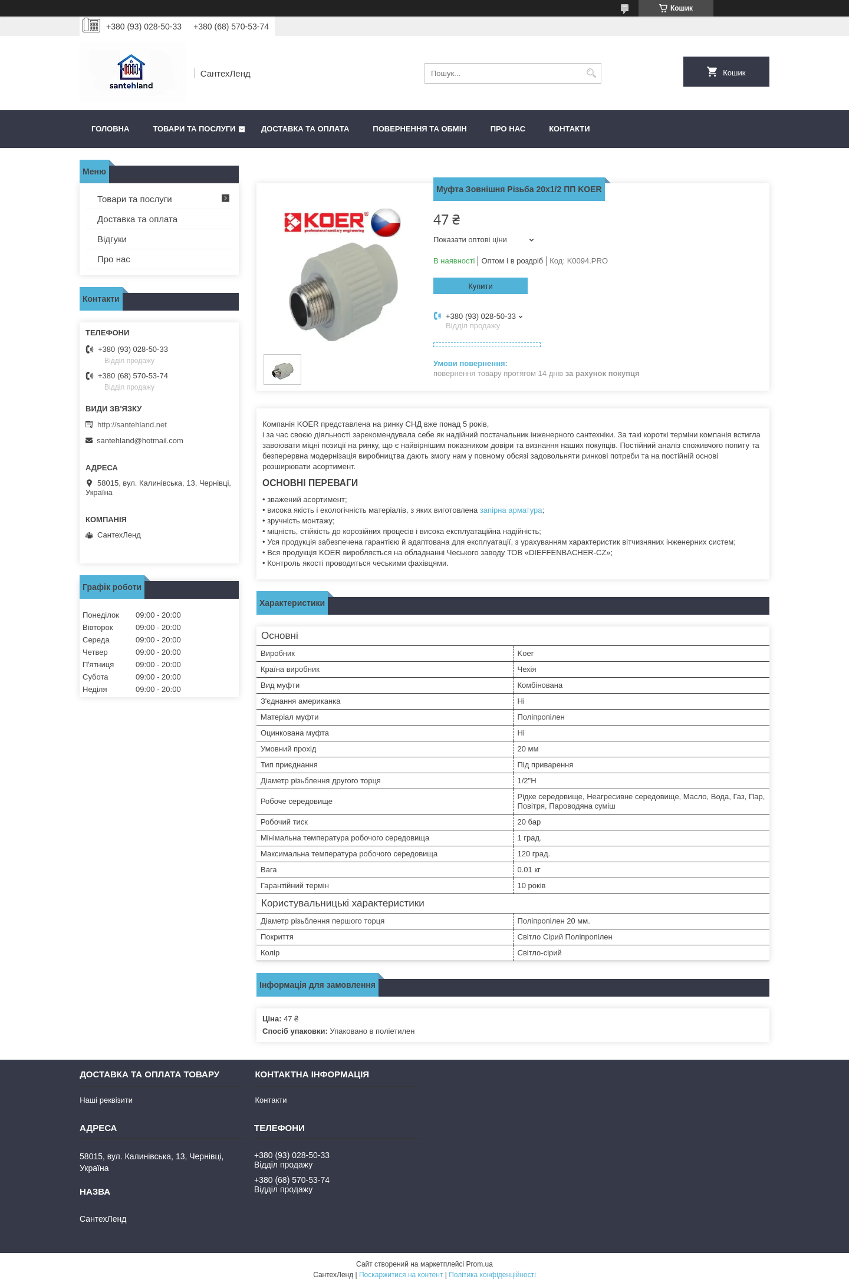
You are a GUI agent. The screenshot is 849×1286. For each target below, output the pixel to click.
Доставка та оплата (305, 128)
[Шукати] (591, 73)
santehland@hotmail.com (140, 440)
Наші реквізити (106, 1100)
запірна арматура (511, 510)
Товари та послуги (194, 128)
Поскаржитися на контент (401, 1275)
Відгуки (112, 239)
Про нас (508, 128)
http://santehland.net (132, 424)
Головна (110, 128)
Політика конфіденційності (492, 1275)
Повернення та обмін (419, 128)
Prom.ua (479, 1264)
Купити (480, 286)
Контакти (569, 128)
